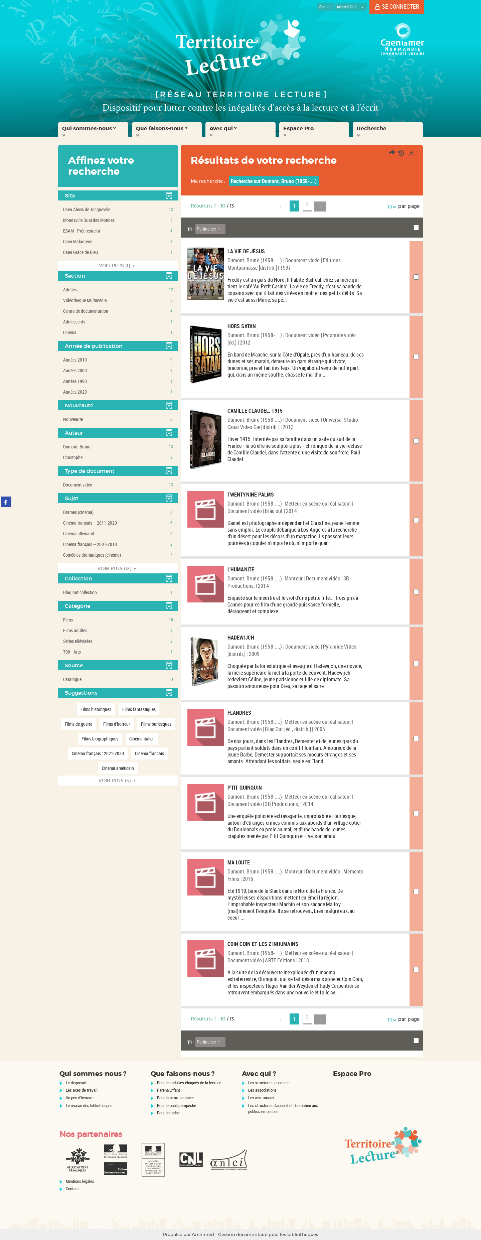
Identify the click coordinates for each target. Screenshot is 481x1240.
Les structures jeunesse (268, 1083)
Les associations (262, 1090)
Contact (72, 1189)
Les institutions (261, 1098)
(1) (118, 266)
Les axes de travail (82, 1090)
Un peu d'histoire (80, 1098)
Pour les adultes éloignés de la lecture (189, 1083)
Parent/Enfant (168, 1090)
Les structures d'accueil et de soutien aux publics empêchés (283, 1108)
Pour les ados (168, 1113)
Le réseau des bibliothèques (89, 1105)
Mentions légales (80, 1181)
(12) (118, 568)
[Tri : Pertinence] (210, 229)
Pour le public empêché (176, 1105)
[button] (93, 129)
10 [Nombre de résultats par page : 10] (390, 206)
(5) (118, 781)
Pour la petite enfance (175, 1098)
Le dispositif (76, 1083)
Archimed (203, 1234)
